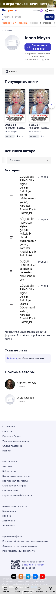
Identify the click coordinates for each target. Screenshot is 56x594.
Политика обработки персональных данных (25, 541)
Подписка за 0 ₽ (9, 23)
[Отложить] (22, 92)
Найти (49, 17)
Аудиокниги (8, 520)
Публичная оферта (12, 536)
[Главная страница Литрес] (9, 10)
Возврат (6, 450)
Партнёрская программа (15, 481)
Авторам (7, 466)
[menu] (29, 160)
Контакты (7, 431)
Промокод (23, 23)
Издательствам (10, 461)
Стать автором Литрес (14, 485)
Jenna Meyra (11, 131)
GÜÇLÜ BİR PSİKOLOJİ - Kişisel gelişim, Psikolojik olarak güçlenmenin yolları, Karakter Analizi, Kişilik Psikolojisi (15, 126)
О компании (8, 426)
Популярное (45, 23)
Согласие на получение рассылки (19, 546)
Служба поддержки (12, 446)
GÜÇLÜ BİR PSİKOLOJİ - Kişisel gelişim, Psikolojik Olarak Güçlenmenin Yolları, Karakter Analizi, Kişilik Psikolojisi (39, 126)
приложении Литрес (33, 564)
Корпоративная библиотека (17, 495)
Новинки (33, 23)
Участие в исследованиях (15, 441)
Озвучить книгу (10, 490)
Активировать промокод (15, 506)
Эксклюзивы (8, 525)
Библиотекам (9, 471)
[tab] (11, 71)
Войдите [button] (12, 358)
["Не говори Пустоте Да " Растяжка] (28, 4)
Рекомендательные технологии (18, 551)
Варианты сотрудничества (16, 476)
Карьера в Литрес (11, 436)
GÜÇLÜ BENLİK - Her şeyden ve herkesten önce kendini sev (28, 270)
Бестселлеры (9, 511)
